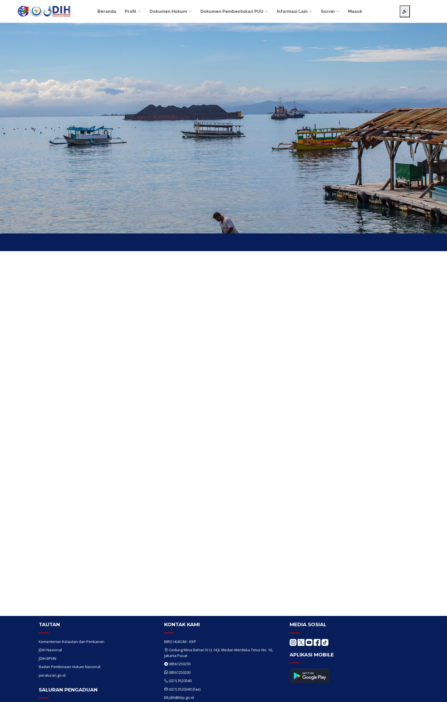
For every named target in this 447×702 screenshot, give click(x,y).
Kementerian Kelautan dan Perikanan (71, 641)
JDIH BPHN (47, 658)
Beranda (106, 11)
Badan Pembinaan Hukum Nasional (69, 666)
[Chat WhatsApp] (434, 692)
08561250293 (180, 663)
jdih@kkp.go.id (181, 697)
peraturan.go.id (52, 675)
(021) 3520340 (180, 680)
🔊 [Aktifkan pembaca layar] (405, 11)
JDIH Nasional (50, 649)
